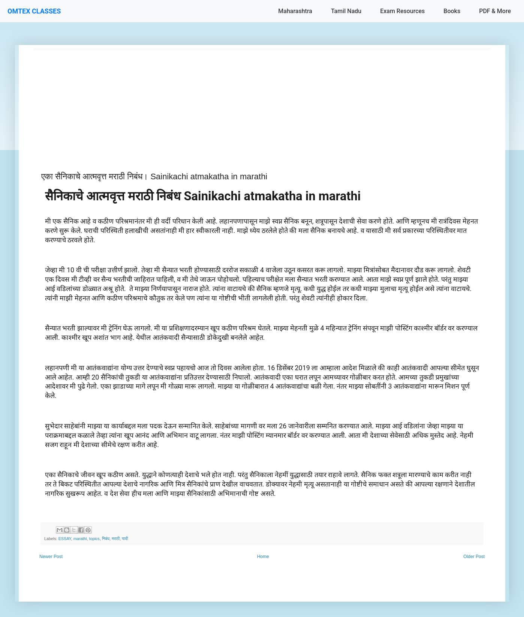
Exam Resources (402, 11)
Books (451, 11)
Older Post (474, 556)
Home (263, 556)
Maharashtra (295, 11)
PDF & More (495, 11)
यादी (125, 538)
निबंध (105, 538)
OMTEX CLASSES (34, 11)
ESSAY (64, 538)
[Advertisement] (259, 101)
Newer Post (51, 556)
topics (94, 538)
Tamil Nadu (346, 11)
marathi (80, 538)
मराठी (116, 538)
